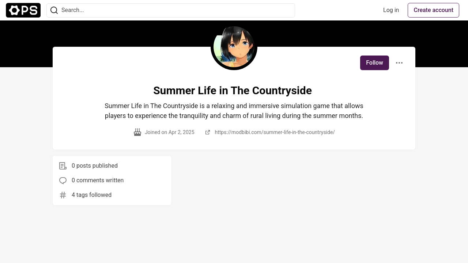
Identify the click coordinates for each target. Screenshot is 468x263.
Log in (391, 10)
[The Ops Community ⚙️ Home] (23, 10)
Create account (433, 10)
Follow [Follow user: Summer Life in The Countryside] (374, 62)
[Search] (54, 10)
